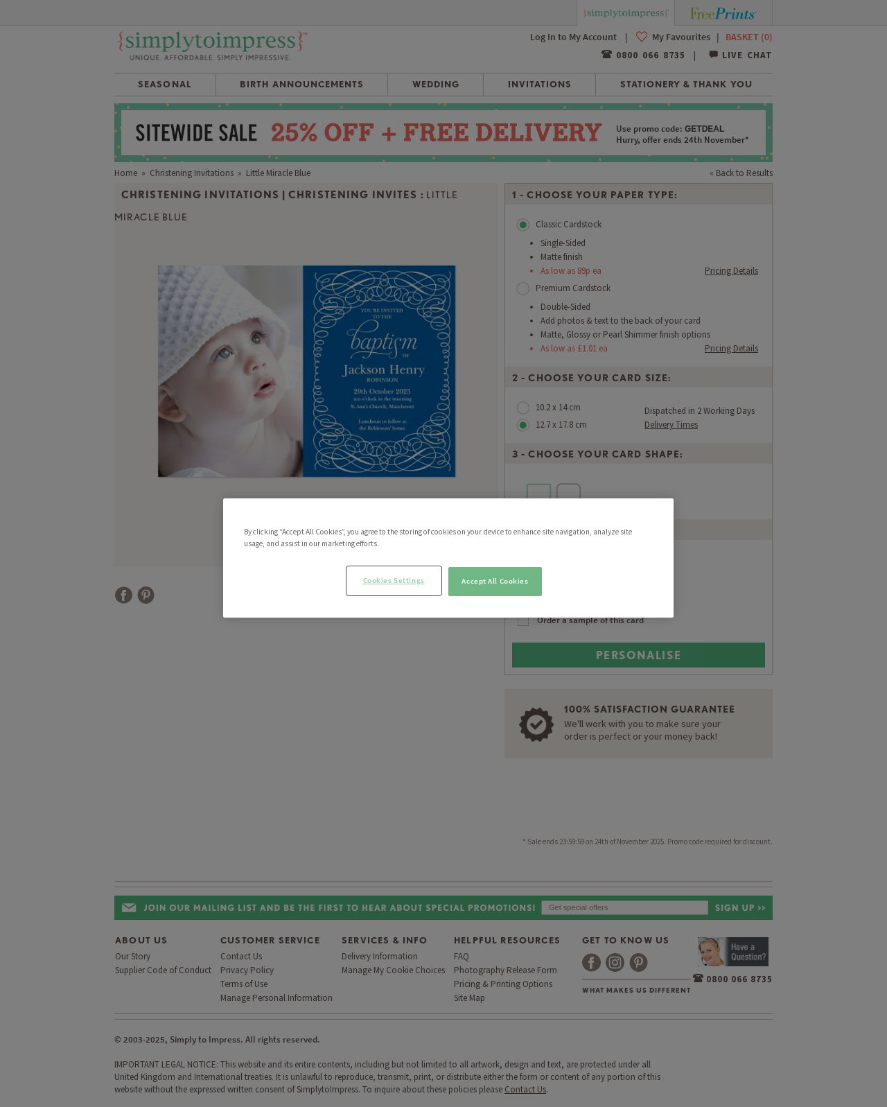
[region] (448, 558)
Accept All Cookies (495, 581)
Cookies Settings (394, 580)
